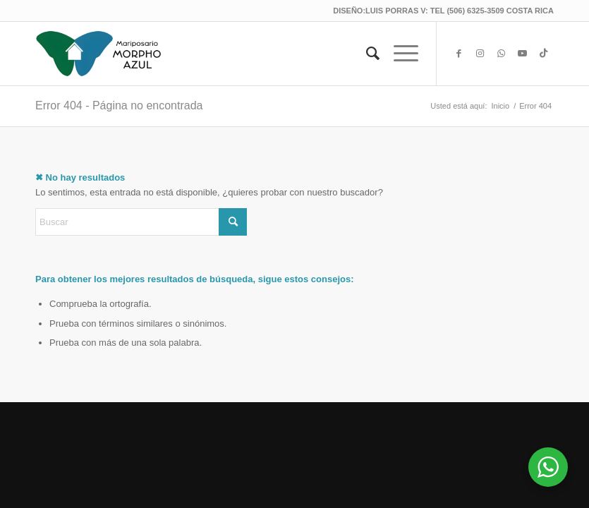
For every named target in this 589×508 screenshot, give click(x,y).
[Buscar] (365, 53)
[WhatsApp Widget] (548, 467)
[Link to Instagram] (479, 53)
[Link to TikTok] (543, 53)
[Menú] (398, 53)
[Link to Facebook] (458, 53)
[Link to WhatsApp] (500, 53)
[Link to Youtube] (522, 53)
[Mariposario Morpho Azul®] (98, 53)
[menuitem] (365, 53)
